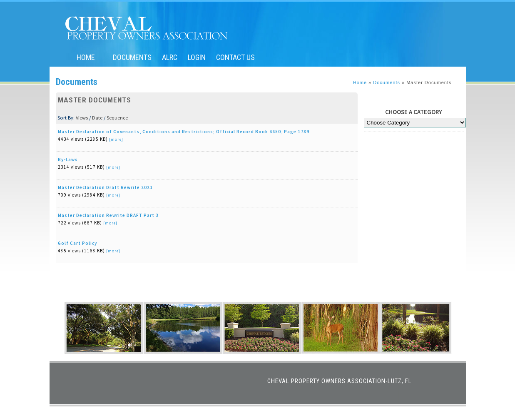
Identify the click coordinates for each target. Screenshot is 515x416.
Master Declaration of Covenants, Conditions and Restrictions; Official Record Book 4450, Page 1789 (183, 132)
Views (82, 118)
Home (86, 57)
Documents (132, 57)
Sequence (117, 118)
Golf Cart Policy (77, 243)
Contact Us (235, 57)
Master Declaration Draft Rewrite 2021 (105, 187)
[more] (116, 139)
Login (197, 57)
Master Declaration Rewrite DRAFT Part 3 (108, 215)
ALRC (169, 57)
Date (97, 118)
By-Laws (68, 159)
